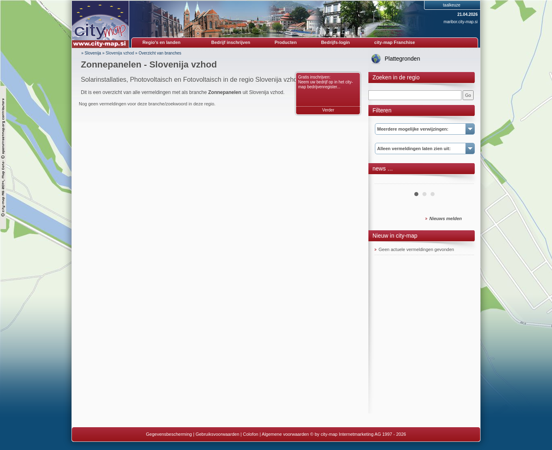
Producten (286, 42)
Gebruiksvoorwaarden (217, 434)
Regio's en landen (162, 42)
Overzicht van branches (160, 53)
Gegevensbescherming (169, 434)
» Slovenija (91, 53)
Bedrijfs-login (335, 42)
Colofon (250, 434)
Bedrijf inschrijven (230, 42)
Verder (328, 110)
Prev (385, 180)
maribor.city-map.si (461, 22)
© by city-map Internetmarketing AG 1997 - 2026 (358, 434)
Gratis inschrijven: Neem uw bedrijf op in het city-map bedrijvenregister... (325, 82)
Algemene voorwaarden (285, 434)
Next (463, 180)
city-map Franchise (394, 42)
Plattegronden (402, 58)
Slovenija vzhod (120, 53)
